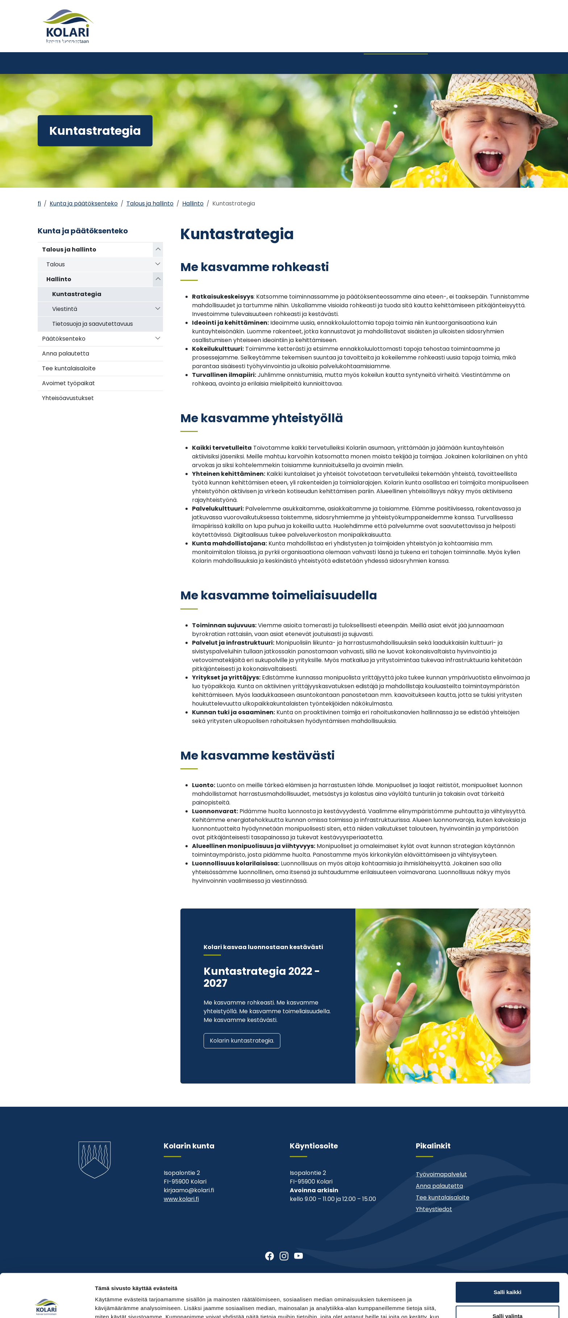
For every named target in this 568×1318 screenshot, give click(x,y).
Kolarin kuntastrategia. (242, 1040)
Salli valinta (508, 1271)
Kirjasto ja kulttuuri (311, 63)
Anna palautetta (65, 353)
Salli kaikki (508, 1247)
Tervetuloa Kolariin (308, 39)
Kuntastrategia (76, 294)
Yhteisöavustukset (68, 398)
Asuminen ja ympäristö (61, 63)
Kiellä (507, 1294)
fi (39, 203)
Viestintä (64, 309)
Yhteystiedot (451, 39)
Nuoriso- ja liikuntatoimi (233, 63)
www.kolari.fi (181, 1199)
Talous (55, 264)
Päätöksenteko (63, 338)
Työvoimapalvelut (441, 1174)
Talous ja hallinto (150, 203)
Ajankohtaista (363, 39)
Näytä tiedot (387, 1304)
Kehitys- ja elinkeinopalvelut (472, 63)
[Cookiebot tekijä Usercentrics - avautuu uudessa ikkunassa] (47, 1303)
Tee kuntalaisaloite (69, 368)
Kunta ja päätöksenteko (388, 63)
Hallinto (193, 203)
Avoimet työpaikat (68, 383)
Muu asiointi (408, 39)
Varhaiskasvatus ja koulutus (150, 63)
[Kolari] (68, 26)
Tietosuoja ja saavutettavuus (92, 324)
